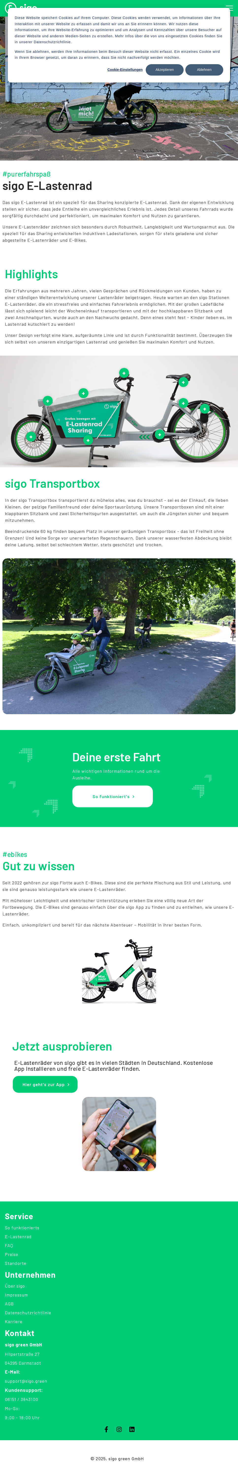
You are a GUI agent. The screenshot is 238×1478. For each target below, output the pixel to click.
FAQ (9, 1245)
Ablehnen (204, 70)
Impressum (16, 1294)
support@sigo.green (26, 1381)
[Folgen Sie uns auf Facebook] (106, 1429)
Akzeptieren (165, 70)
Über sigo (15, 1286)
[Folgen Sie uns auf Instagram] (119, 1429)
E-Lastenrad (18, 1236)
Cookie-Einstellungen (125, 70)
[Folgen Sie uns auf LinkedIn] (132, 1429)
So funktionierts (22, 1227)
